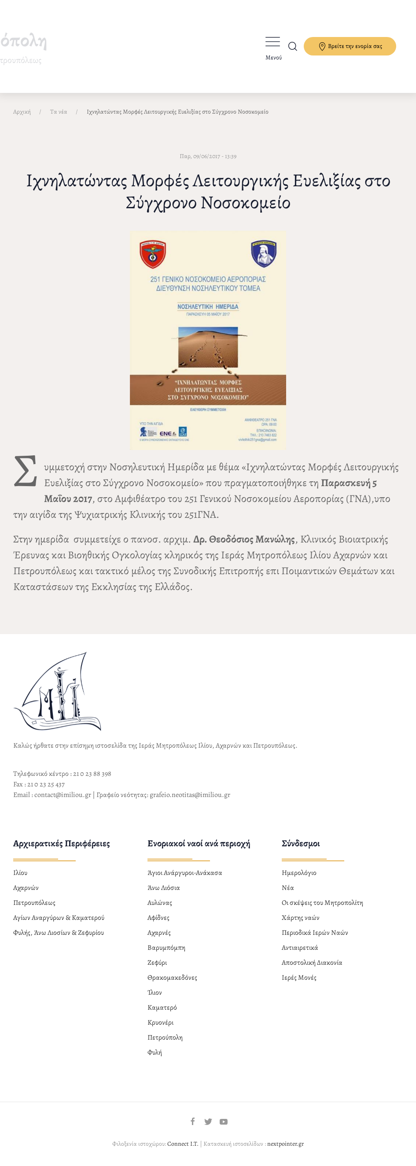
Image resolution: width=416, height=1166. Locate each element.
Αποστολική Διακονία (312, 962)
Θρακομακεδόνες (172, 977)
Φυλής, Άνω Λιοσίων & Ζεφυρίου (58, 932)
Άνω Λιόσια (163, 888)
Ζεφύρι (157, 962)
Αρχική (22, 111)
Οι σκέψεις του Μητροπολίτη (322, 903)
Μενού (273, 57)
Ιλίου (20, 873)
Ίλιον (154, 992)
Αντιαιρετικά (300, 947)
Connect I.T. (183, 1144)
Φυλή (154, 1052)
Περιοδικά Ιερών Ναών (315, 932)
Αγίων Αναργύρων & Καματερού (58, 917)
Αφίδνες (158, 917)
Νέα (288, 888)
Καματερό (162, 1007)
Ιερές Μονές (299, 977)
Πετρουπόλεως (34, 903)
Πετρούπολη (165, 1037)
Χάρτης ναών (301, 917)
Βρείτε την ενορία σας (350, 46)
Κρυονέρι (160, 1022)
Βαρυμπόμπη (166, 947)
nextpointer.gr (285, 1144)
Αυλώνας (159, 903)
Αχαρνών (26, 888)
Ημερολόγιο (299, 873)
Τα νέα (58, 111)
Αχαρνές (159, 932)
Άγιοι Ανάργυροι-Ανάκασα (184, 873)
